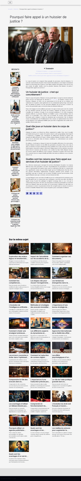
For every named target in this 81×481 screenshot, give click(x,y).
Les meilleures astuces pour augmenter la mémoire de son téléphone (61, 431)
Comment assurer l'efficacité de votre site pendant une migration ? (15, 171)
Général (16, 9)
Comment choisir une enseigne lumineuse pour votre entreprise (17, 333)
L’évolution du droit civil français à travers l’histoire (61, 406)
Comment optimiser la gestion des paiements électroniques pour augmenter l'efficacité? (15, 92)
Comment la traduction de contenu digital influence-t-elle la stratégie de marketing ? (40, 358)
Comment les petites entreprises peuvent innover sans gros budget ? (15, 197)
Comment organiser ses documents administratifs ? (61, 258)
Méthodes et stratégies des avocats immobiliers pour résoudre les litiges (40, 307)
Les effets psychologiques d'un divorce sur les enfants (61, 357)
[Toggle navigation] (10, 2)
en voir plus (54, 99)
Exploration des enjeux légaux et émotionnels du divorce (18, 258)
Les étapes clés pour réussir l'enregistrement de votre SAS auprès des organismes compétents (40, 284)
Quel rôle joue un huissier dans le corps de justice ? (48, 73)
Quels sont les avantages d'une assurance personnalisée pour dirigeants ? (15, 119)
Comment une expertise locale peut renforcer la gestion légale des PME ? (15, 223)
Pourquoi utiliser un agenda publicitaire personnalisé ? (16, 430)
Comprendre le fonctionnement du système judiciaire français (38, 407)
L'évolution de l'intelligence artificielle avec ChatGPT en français (18, 308)
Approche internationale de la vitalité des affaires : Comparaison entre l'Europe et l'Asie (61, 334)
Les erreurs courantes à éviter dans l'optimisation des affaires (19, 357)
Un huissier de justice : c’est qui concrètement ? (48, 71)
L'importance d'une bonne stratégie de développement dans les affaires (62, 308)
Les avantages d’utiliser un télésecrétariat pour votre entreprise (18, 406)
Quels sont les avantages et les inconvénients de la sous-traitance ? (38, 431)
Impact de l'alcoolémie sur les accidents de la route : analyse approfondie (39, 259)
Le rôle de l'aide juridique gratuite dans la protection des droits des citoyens (62, 383)
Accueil (10, 9)
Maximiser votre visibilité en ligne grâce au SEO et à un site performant (15, 146)
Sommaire (50, 68)
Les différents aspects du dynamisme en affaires (39, 333)
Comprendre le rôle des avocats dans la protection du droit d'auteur (18, 383)
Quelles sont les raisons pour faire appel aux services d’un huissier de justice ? (48, 75)
